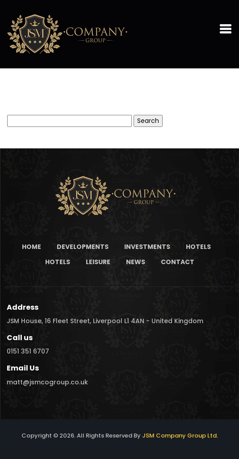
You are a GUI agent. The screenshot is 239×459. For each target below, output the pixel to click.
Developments (83, 246)
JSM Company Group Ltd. (180, 435)
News (135, 261)
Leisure (98, 261)
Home (31, 246)
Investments (147, 246)
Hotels (198, 246)
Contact (177, 261)
